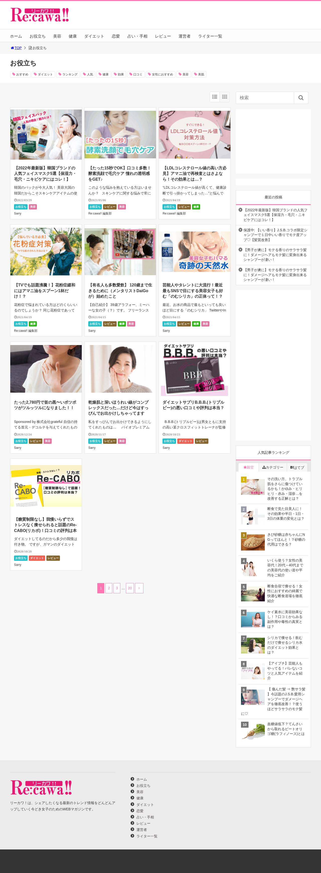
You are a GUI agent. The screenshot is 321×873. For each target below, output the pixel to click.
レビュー (163, 36)
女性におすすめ (162, 74)
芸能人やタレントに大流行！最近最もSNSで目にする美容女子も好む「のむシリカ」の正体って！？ (193, 290)
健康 (73, 36)
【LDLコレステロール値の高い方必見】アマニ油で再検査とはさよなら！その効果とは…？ (194, 173)
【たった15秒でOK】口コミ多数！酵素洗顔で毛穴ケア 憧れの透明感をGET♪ (119, 173)
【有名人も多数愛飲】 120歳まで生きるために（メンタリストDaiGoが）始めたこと (120, 290)
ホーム (16, 36)
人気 (90, 74)
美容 (57, 36)
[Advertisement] (273, 140)
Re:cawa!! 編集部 (100, 213)
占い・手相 (137, 36)
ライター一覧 (210, 36)
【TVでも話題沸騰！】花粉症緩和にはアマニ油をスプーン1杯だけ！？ (44, 290)
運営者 (185, 36)
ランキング (69, 74)
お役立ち (38, 36)
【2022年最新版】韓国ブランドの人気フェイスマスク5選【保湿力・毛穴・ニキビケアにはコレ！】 (45, 173)
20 (130, 588)
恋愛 (116, 36)
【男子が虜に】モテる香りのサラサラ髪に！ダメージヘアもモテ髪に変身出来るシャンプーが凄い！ (275, 255)
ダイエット (94, 36)
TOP (16, 48)
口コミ (137, 74)
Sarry (17, 213)
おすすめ (22, 74)
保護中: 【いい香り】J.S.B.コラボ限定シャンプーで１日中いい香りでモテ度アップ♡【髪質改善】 (275, 235)
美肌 (201, 74)
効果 (121, 74)
